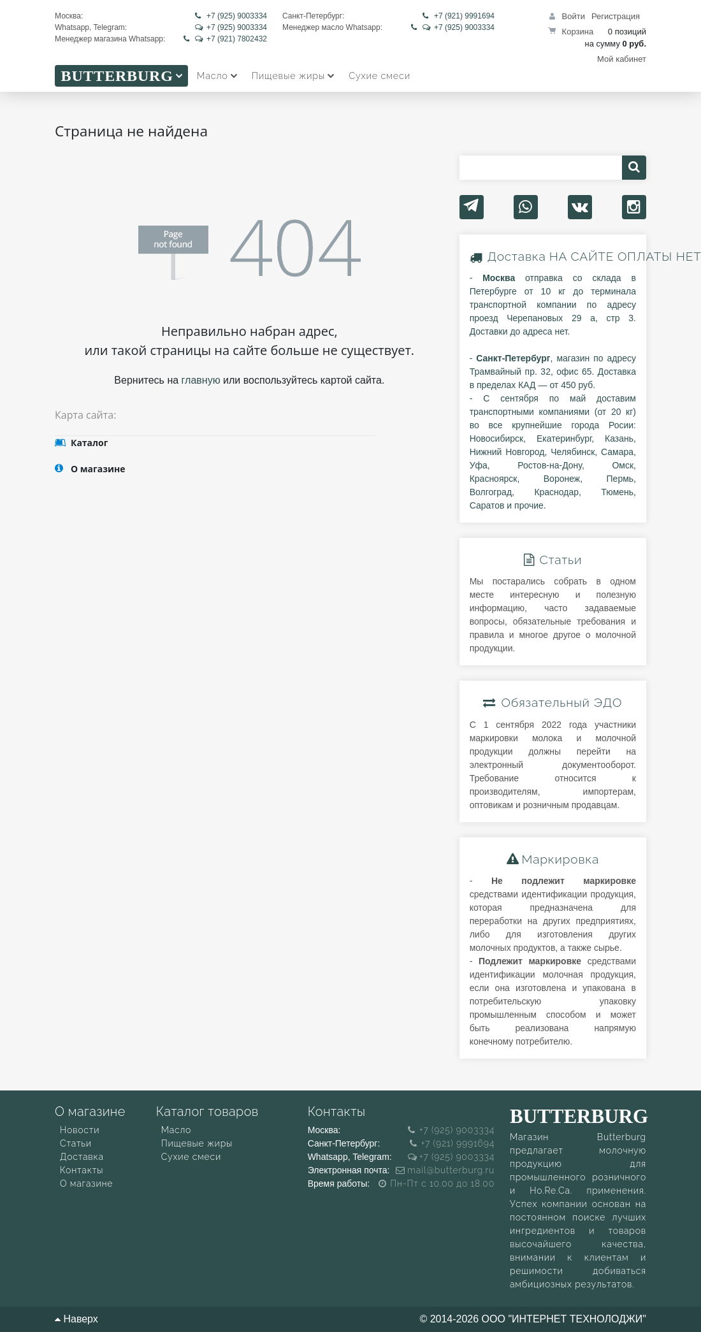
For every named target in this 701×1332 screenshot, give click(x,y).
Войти (573, 16)
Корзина (578, 31)
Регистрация (615, 16)
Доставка (517, 256)
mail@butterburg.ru (445, 1170)
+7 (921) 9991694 (459, 15)
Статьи (76, 1143)
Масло (176, 1130)
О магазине (86, 1183)
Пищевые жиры (197, 1143)
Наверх (76, 1319)
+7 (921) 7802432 (225, 38)
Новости (79, 1130)
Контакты (81, 1170)
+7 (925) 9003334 (231, 15)
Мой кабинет (621, 59)
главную (201, 380)
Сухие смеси (191, 1157)
